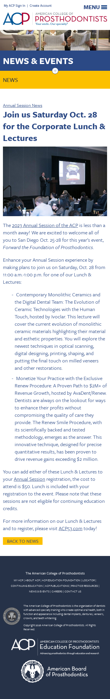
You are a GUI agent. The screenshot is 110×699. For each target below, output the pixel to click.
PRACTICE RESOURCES (84, 586)
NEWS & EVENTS (39, 591)
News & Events (38, 60)
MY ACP (18, 580)
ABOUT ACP (32, 580)
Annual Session (29, 479)
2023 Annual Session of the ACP (45, 225)
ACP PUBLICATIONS (57, 586)
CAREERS (57, 591)
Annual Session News (22, 105)
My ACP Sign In (14, 5)
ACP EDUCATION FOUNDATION (61, 580)
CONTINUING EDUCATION (27, 586)
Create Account (41, 5)
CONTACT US (73, 591)
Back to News (22, 541)
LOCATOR (88, 580)
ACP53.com (70, 528)
